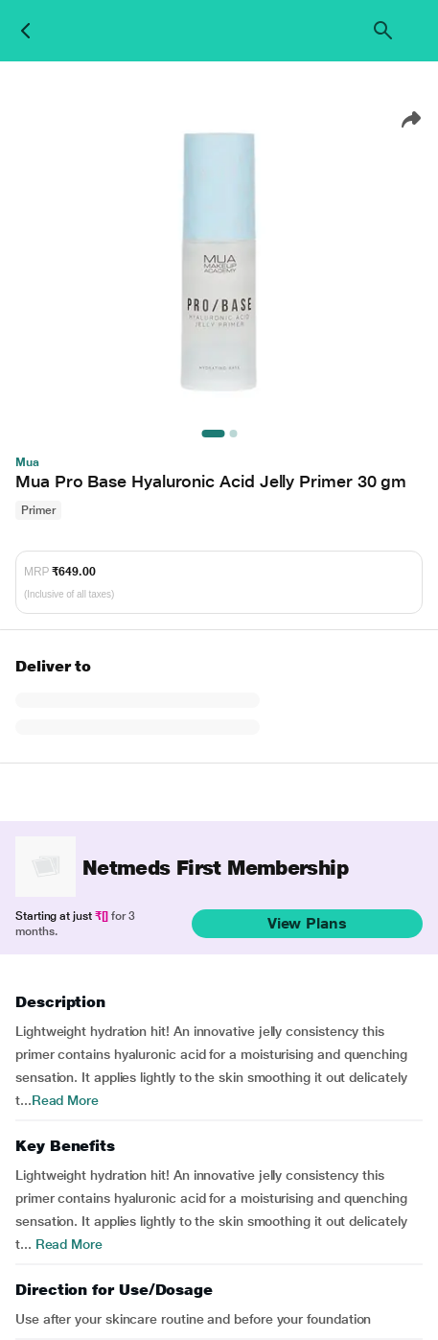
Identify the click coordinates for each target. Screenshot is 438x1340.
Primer (38, 510)
